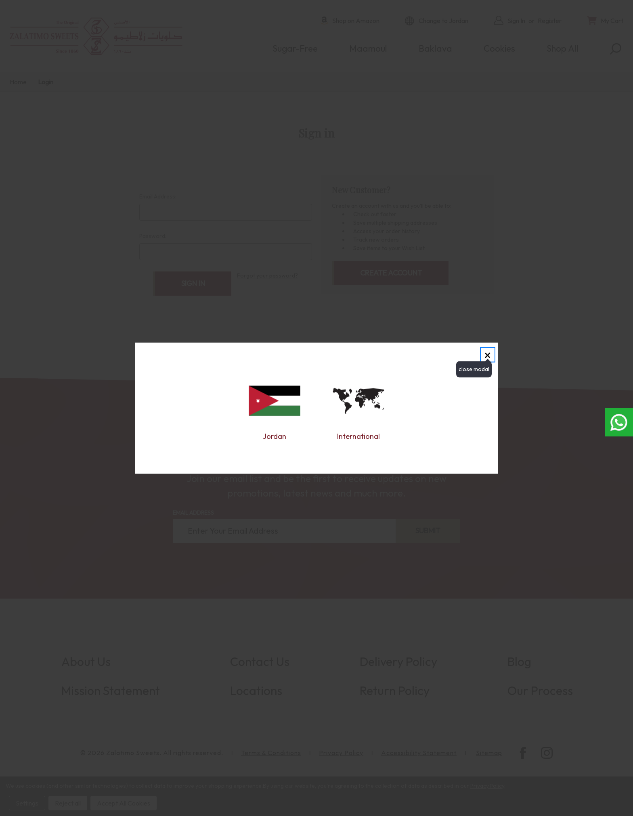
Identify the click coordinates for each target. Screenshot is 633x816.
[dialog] (316, 408)
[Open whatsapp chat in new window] (619, 422)
